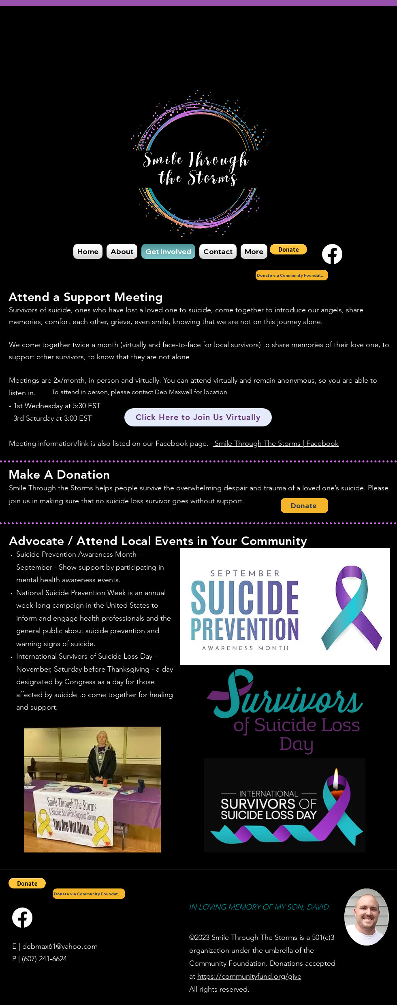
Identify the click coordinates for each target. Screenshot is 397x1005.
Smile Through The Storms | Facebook (276, 443)
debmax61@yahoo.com (60, 946)
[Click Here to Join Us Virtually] (198, 417)
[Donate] (304, 505)
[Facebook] (332, 254)
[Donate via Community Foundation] (292, 275)
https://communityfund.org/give (249, 976)
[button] (288, 249)
